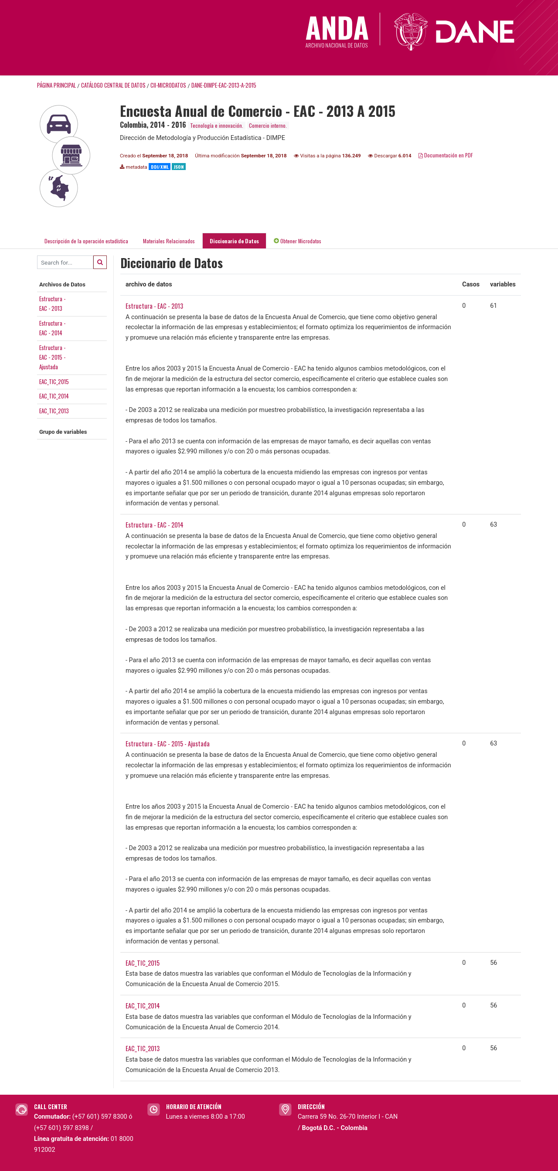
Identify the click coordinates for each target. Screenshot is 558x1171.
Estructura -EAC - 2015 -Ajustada (52, 357)
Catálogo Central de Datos (113, 85)
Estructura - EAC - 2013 (154, 305)
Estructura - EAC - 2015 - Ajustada (168, 743)
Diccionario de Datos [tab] (234, 241)
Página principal (56, 85)
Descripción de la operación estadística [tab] (86, 241)
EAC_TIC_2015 (54, 381)
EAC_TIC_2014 (54, 395)
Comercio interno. (268, 125)
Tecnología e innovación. (216, 125)
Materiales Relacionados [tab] (169, 241)
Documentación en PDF (445, 155)
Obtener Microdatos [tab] (297, 241)
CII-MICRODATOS (168, 85)
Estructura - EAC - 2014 (155, 524)
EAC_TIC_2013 (54, 410)
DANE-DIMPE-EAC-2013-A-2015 (223, 85)
